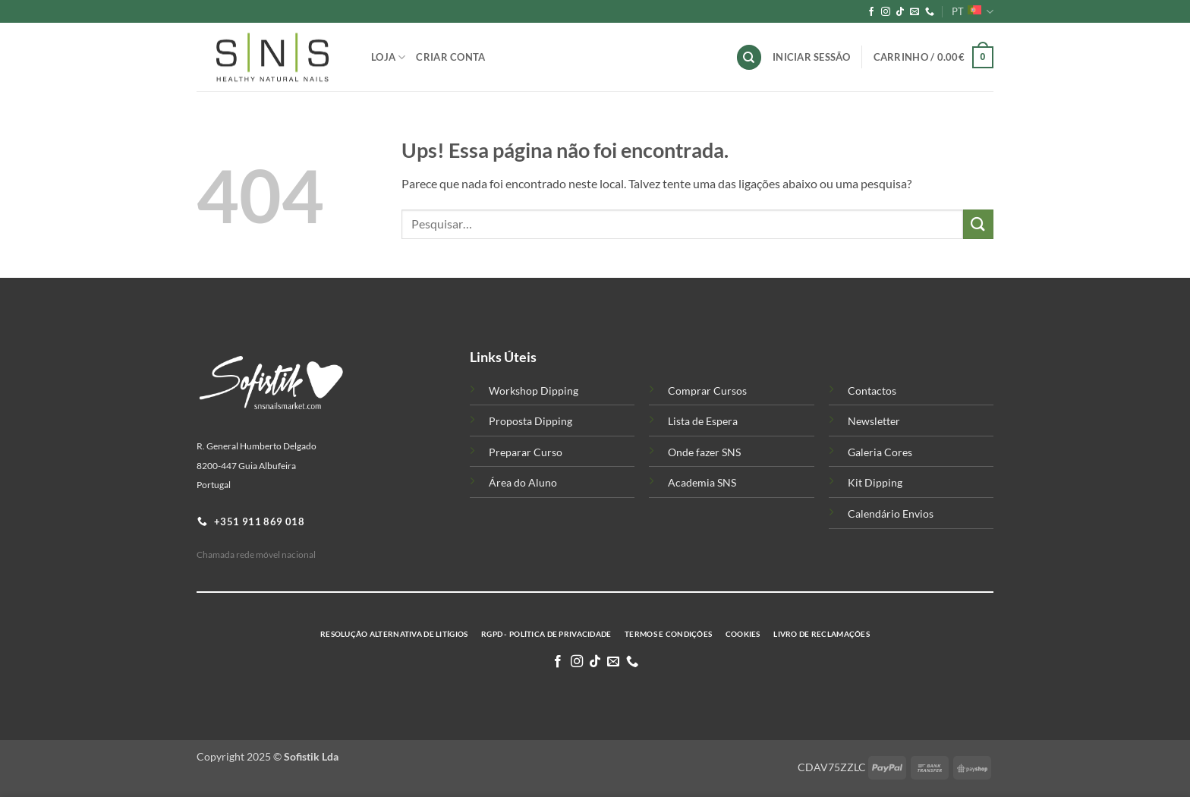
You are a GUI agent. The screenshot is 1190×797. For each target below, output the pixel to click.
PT (972, 12)
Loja (388, 57)
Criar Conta (450, 57)
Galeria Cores (880, 452)
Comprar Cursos (707, 390)
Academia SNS (702, 482)
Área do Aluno (523, 482)
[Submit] (978, 224)
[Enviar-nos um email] (914, 12)
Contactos (872, 390)
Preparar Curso (525, 452)
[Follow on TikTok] (900, 12)
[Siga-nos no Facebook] (871, 12)
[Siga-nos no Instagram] (885, 12)
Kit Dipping (875, 482)
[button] (933, 57)
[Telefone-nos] (929, 12)
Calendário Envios (890, 513)
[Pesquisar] (749, 57)
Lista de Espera (703, 420)
